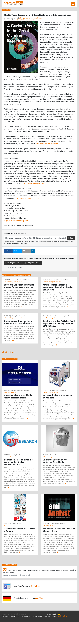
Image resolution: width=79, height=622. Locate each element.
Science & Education (56, 455)
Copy (71, 238)
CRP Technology (47, 457)
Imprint (7, 616)
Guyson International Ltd (50, 392)
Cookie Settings (62, 616)
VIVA (5, 526)
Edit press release (32, 263)
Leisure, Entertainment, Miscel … (20, 280)
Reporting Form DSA (50, 616)
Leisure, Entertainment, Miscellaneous (30, 18)
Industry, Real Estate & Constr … (59, 390)
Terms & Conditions (25, 616)
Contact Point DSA (38, 616)
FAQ (3, 616)
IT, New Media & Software (58, 524)
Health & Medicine (16, 524)
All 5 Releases (8, 352)
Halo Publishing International (25, 20)
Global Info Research (10, 392)
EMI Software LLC (48, 526)
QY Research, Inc (9, 457)
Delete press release (13, 263)
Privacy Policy (15, 616)
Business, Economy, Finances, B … (20, 390)
